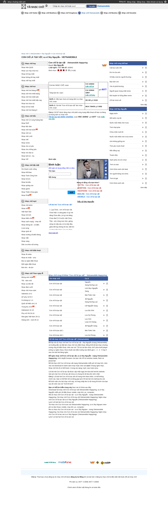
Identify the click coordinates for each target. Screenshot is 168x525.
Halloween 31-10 (27, 310)
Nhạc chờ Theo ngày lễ (34, 273)
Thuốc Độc (114, 155)
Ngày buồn (114, 113)
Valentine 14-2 (26, 294)
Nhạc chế (24, 139)
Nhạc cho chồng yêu (29, 149)
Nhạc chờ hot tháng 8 (29, 110)
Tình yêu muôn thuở (117, 146)
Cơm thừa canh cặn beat (119, 169)
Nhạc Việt (25, 238)
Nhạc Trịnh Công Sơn (29, 176)
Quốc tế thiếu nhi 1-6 (29, 303)
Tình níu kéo (114, 164)
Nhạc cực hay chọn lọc (29, 71)
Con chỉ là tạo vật (58, 54)
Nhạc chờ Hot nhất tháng (30, 94)
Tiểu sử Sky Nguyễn (85, 202)
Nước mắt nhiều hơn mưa (119, 123)
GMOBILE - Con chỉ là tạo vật (88, 197)
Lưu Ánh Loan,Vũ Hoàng (90, 320)
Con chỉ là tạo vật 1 (56, 330)
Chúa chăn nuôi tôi (116, 132)
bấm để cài (90, 86)
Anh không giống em (117, 141)
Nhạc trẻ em (25, 179)
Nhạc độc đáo (26, 126)
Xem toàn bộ (53, 233)
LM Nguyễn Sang (91, 306)
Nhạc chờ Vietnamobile (91, 13)
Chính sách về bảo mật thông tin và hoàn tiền (84, 487)
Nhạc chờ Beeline (110, 13)
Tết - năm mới (26, 280)
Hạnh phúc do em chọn (118, 160)
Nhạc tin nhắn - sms (28, 258)
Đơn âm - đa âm (27, 267)
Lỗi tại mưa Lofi (115, 100)
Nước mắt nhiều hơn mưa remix (121, 137)
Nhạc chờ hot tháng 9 (29, 90)
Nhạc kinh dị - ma (27, 156)
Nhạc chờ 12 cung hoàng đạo (32, 120)
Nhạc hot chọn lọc (28, 103)
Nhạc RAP (25, 123)
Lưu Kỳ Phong (90, 315)
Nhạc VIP (24, 159)
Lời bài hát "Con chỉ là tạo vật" (60, 205)
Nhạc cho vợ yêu (27, 146)
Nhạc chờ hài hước (28, 130)
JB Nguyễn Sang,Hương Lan (91, 300)
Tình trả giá (114, 178)
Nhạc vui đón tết (27, 284)
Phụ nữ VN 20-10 (27, 313)
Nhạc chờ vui (26, 133)
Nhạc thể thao (26, 172)
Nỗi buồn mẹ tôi (115, 118)
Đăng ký (122, 2)
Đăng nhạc (141, 2)
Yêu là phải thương (117, 86)
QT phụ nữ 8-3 (26, 297)
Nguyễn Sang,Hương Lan (91, 283)
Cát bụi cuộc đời (116, 68)
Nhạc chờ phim (26, 205)
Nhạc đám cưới (27, 287)
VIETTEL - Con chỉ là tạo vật (88, 185)
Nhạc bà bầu (26, 182)
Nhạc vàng (25, 241)
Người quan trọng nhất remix (120, 91)
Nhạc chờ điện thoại (33, 250)
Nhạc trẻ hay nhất (27, 74)
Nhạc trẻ (24, 208)
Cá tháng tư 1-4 (27, 300)
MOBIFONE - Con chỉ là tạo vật (89, 188)
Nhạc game (25, 189)
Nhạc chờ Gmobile (129, 13)
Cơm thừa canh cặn (117, 183)
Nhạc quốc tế (26, 231)
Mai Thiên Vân (90, 295)
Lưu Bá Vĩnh (89, 310)
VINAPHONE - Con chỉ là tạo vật (89, 191)
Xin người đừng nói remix (119, 174)
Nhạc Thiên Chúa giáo (29, 192)
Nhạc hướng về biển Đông (31, 235)
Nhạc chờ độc (30, 116)
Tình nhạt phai (115, 127)
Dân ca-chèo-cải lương (29, 244)
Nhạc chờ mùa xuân (28, 290)
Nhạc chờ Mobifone (49, 13)
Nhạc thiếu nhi (26, 218)
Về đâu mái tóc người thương (120, 77)
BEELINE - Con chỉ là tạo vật (88, 194)
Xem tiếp (143, 105)
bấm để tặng (90, 95)
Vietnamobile (35, 54)
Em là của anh (115, 72)
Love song (25, 228)
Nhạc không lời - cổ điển (30, 225)
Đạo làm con (114, 82)
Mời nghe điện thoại (28, 264)
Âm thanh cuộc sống (29, 169)
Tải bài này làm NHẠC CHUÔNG (61, 117)
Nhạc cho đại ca (27, 153)
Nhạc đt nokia (26, 254)
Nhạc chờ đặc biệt (32, 165)
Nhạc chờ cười (26, 136)
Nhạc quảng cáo (27, 185)
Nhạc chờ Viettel (31, 13)
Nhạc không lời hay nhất (30, 77)
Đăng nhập (131, 2)
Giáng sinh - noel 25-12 (30, 320)
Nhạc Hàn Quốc (27, 67)
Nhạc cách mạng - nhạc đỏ (31, 221)
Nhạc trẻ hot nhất (27, 107)
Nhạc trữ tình (26, 215)
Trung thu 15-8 (26, 307)
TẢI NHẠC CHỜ (35, 7)
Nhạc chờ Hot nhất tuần (30, 97)
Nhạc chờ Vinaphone (69, 13)
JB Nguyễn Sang (91, 326)
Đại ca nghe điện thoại (29, 261)
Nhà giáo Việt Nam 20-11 (30, 317)
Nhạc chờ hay (30, 63)
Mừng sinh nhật (27, 277)
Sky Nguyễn (46, 54)
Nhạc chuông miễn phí (17, 2)
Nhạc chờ (24, 54)
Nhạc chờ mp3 (30, 201)
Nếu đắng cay (115, 150)
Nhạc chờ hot (30, 86)
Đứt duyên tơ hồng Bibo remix (121, 95)
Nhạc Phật (25, 195)
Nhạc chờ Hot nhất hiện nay (31, 100)
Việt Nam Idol (26, 212)
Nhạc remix (25, 143)
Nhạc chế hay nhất (28, 80)
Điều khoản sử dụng (155, 2)
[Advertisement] (78, 440)
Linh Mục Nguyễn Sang (91, 289)
